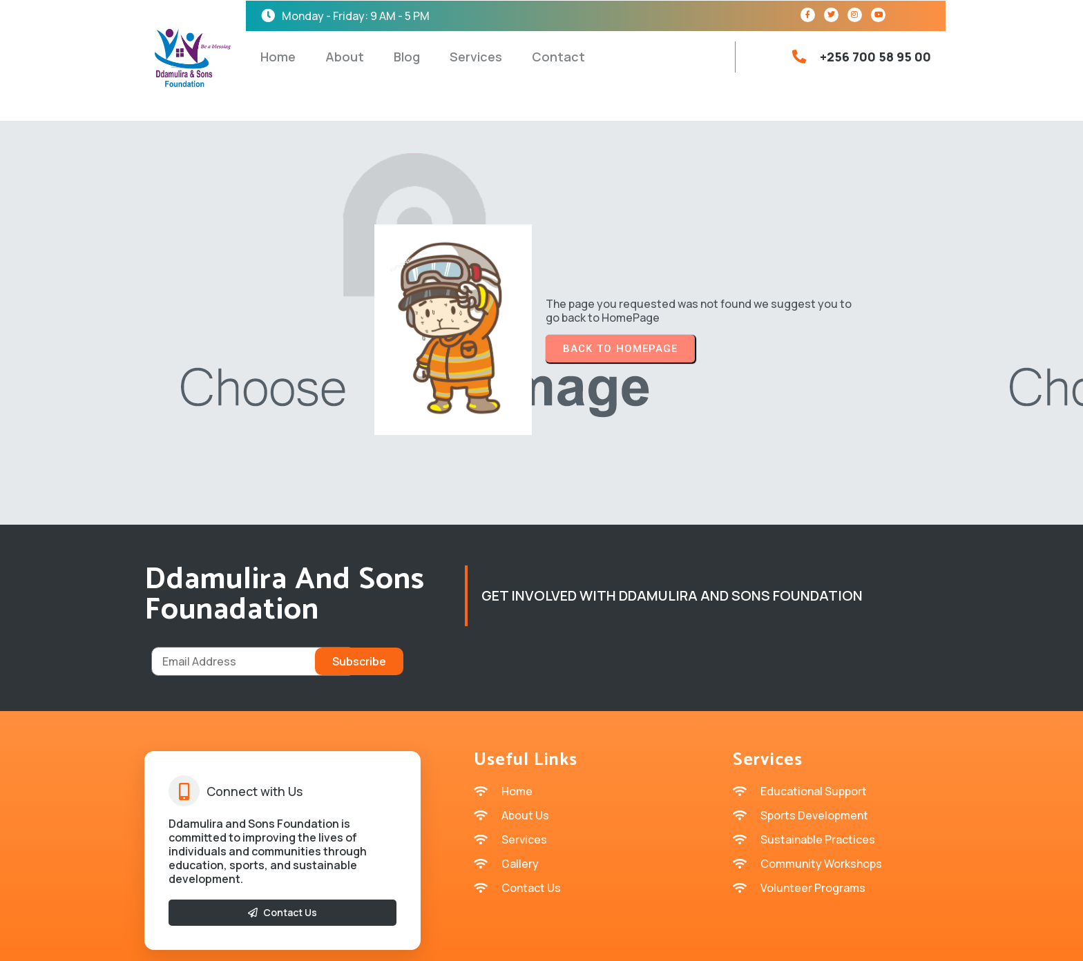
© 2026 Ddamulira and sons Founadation (541, 940)
